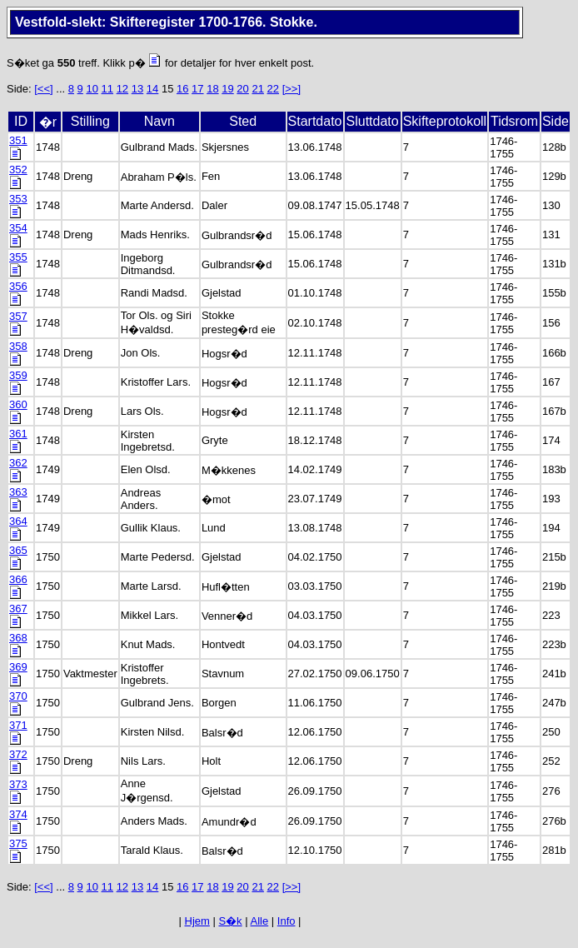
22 (273, 88)
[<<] (43, 88)
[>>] (291, 88)
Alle (260, 921)
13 (137, 88)
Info (286, 921)
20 (242, 88)
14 (152, 88)
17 (197, 88)
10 (91, 88)
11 (107, 88)
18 (212, 88)
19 (227, 88)
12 (122, 88)
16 (182, 88)
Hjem (197, 921)
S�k (230, 921)
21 (257, 88)
